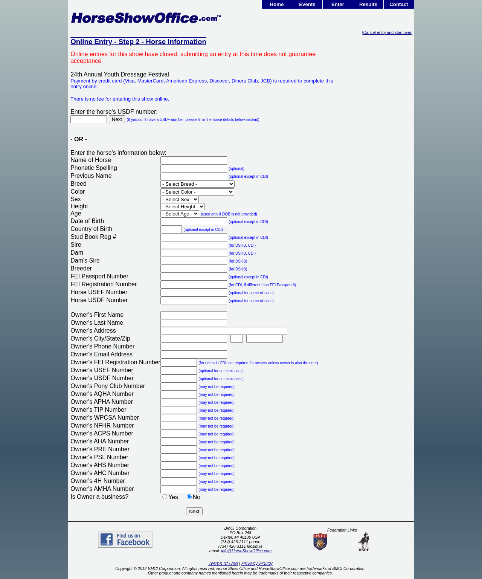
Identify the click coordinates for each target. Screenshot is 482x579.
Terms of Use (223, 563)
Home (277, 4)
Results (368, 4)
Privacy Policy (257, 563)
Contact (398, 4)
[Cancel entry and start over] (387, 32)
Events (307, 4)
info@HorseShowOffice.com (246, 550)
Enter (337, 4)
